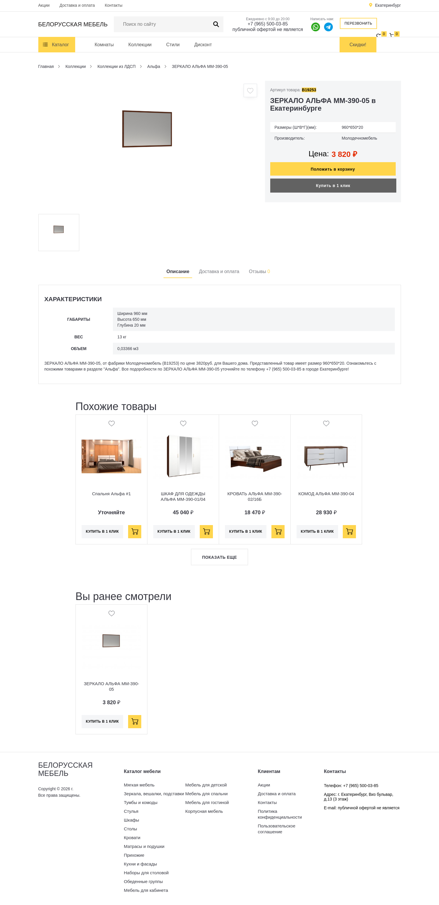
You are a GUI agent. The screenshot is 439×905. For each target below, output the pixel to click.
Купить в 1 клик (333, 185)
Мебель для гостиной (207, 802)
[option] (148, 145)
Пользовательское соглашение (276, 828)
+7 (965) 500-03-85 (268, 23)
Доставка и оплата (77, 5)
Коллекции (140, 44)
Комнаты (104, 44)
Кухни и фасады (140, 863)
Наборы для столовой (146, 872)
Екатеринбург (388, 5)
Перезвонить (358, 23)
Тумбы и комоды (141, 802)
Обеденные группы (143, 881)
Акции (44, 5)
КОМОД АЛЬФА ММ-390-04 (326, 493)
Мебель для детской (206, 784)
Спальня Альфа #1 (111, 493)
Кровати (132, 837)
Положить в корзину (333, 169)
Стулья (131, 811)
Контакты (113, 5)
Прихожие (134, 855)
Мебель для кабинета (146, 890)
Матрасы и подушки (144, 846)
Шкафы (131, 819)
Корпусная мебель (204, 811)
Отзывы (259, 271)
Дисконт (203, 44)
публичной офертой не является (268, 29)
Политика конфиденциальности (280, 814)
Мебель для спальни (206, 793)
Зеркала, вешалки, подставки (154, 793)
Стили (173, 44)
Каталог (60, 44)
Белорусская (73, 24)
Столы (130, 828)
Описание (177, 271)
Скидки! (358, 44)
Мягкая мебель (139, 784)
